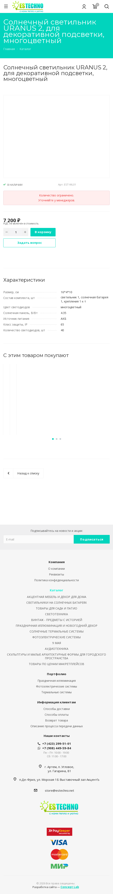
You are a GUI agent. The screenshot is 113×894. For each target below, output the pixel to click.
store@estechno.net (59, 790)
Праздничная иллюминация (56, 681)
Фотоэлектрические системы (56, 686)
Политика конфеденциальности (56, 580)
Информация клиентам (56, 702)
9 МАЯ (56, 643)
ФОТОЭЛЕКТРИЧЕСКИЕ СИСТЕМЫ (56, 637)
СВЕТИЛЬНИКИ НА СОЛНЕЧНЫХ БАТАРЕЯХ (56, 603)
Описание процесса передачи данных (56, 726)
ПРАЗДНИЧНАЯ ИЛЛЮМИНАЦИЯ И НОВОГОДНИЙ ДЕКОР (56, 626)
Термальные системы (56, 692)
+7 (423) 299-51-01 (56, 743)
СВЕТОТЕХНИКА (56, 614)
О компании (56, 569)
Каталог (56, 590)
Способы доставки (56, 709)
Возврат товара (56, 720)
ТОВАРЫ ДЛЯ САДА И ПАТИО (56, 608)
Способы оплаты (57, 715)
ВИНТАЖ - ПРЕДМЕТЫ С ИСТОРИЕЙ (56, 620)
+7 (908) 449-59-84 (56, 748)
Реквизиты (56, 574)
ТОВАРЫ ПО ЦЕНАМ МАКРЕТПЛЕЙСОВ (56, 664)
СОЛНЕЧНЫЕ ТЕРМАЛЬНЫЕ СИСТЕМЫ (57, 631)
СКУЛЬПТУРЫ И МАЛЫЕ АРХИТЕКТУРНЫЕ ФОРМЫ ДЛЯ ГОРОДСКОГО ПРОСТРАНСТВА (56, 656)
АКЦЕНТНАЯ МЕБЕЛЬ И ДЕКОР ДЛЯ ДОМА (56, 597)
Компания (57, 562)
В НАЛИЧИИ (14, 185)
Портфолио (56, 674)
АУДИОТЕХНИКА (56, 649)
